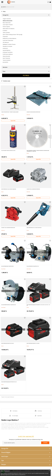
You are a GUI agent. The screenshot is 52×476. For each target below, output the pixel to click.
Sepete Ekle (13, 120)
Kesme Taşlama (6, 26)
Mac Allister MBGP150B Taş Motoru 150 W (33, 266)
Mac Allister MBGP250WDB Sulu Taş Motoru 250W (8, 304)
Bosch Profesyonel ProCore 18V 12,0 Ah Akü (33, 343)
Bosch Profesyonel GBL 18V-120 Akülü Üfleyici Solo (34, 227)
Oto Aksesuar (6, 42)
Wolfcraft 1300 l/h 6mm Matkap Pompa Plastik (8, 227)
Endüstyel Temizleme (7, 52)
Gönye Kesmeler (6, 56)
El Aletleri (5, 30)
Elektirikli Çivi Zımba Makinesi (9, 38)
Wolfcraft (28, 114)
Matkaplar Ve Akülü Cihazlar (9, 44)
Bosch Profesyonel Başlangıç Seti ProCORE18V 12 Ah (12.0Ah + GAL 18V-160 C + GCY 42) (38, 305)
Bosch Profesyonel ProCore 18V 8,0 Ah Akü (7, 343)
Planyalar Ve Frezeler (7, 46)
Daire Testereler (6, 58)
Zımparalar (5, 36)
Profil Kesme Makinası (8, 54)
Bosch (28, 153)
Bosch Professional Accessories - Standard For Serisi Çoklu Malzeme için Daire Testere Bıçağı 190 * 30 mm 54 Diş (38, 151)
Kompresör (5, 48)
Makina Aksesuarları (7, 20)
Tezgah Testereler (7, 18)
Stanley (2, 114)
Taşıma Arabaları (6, 60)
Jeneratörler (5, 62)
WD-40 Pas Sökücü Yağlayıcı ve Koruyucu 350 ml (8, 150)
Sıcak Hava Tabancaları (8, 40)
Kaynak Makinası (6, 50)
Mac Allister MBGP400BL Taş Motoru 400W (7, 266)
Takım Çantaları (6, 32)
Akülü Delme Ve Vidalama (8, 28)
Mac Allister (3, 268)
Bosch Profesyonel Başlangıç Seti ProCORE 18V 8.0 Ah (9, 381)
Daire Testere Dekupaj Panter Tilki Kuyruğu (12, 34)
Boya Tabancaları (7, 22)
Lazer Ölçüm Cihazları (8, 24)
